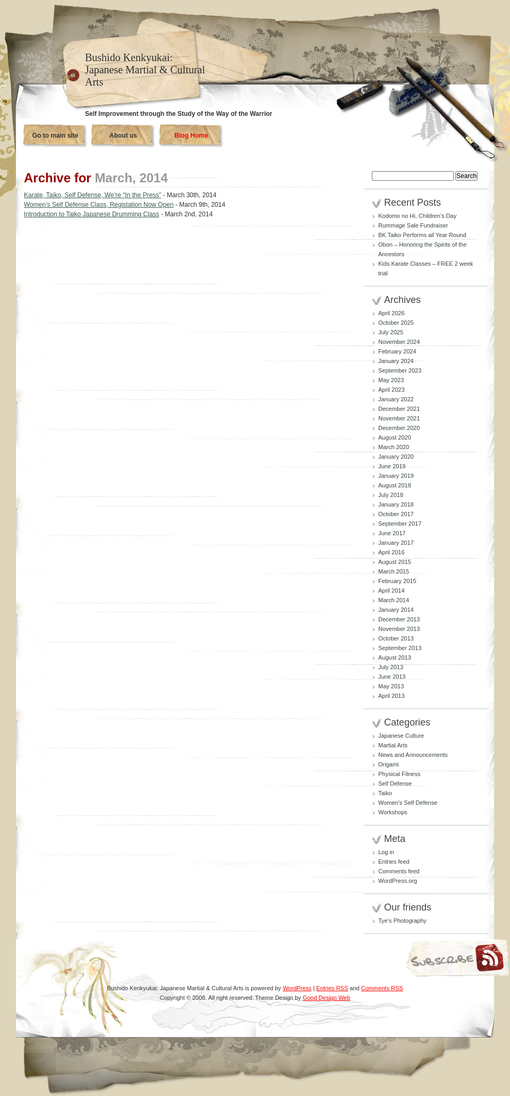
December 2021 (399, 409)
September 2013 (399, 648)
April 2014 (391, 590)
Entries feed (394, 861)
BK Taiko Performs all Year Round (422, 235)
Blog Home (191, 135)
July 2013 (390, 667)
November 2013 (399, 629)
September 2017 (399, 523)
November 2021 (399, 418)
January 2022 (396, 399)
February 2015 (397, 581)
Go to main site (55, 135)
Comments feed (399, 871)
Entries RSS (332, 988)
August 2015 (394, 562)
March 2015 (393, 571)
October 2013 (396, 638)
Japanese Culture (401, 735)
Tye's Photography (402, 920)
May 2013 (391, 686)
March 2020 (393, 447)
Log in (386, 852)
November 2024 (399, 342)
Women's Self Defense (407, 802)
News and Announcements (413, 755)
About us (123, 135)
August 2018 (394, 485)
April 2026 (391, 313)
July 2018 (390, 495)
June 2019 (391, 466)
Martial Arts (392, 745)
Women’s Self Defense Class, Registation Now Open (99, 204)
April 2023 (391, 389)
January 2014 (396, 609)
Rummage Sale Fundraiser (413, 225)
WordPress (297, 988)
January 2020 (396, 456)
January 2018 (396, 504)
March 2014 (393, 600)
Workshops (392, 812)
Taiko (385, 793)
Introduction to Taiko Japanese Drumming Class (91, 214)
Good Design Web (327, 997)
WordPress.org (397, 881)
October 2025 (396, 322)
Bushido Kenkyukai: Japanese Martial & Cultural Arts (145, 70)
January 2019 (396, 476)
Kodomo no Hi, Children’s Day (417, 216)
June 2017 (391, 533)
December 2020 (399, 428)
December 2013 (399, 619)
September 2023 (399, 370)
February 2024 (397, 351)
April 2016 (391, 552)
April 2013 (391, 696)
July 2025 (390, 332)
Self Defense (395, 783)
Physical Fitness (399, 774)
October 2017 (396, 514)
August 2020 (394, 437)
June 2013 (391, 676)
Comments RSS (382, 988)
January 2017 (396, 542)
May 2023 (391, 380)
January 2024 (396, 361)
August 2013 (394, 657)
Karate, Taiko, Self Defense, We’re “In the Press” (92, 195)
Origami (388, 764)
